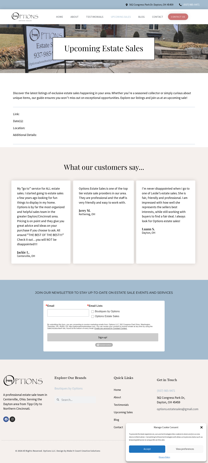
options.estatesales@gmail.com (177, 409)
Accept (147, 448)
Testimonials (94, 16)
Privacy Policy (164, 457)
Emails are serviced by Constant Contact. (110, 328)
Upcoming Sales (121, 16)
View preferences (185, 448)
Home (59, 16)
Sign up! (102, 337)
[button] (201, 427)
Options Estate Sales (107, 316)
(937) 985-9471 (191, 4)
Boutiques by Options (107, 311)
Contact (157, 16)
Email (50, 306)
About (75, 16)
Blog (141, 16)
